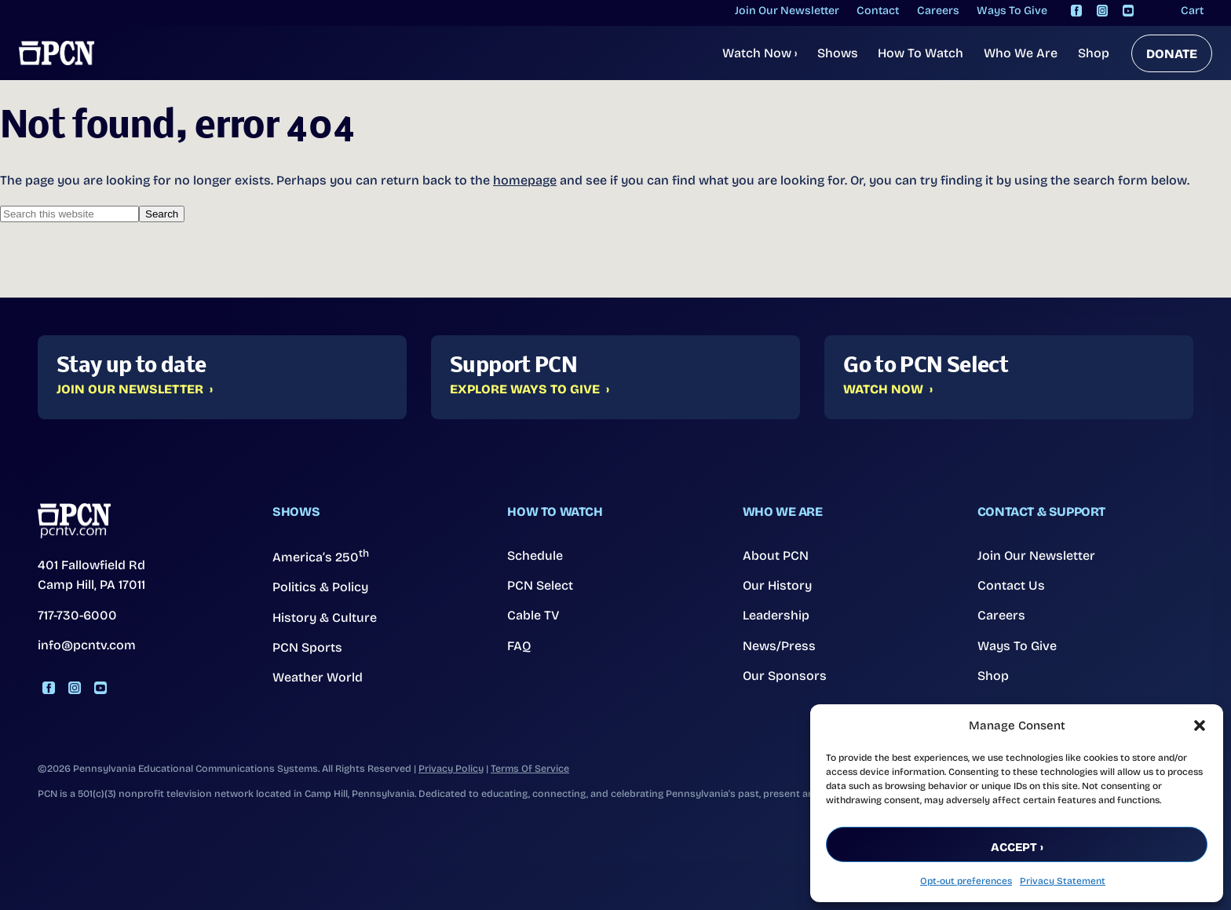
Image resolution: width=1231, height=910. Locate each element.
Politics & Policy (320, 586)
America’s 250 (320, 556)
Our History (777, 585)
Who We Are (1020, 53)
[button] (1199, 725)
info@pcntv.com (87, 645)
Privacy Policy (451, 768)
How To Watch (920, 53)
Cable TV (533, 615)
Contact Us (1011, 585)
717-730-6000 (77, 615)
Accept (1014, 847)
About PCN (776, 555)
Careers (1001, 615)
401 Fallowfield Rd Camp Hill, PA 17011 (91, 575)
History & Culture (324, 617)
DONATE (1171, 53)
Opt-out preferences (966, 880)
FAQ (519, 645)
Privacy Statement (1062, 880)
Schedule (535, 555)
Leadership (776, 615)
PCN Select (540, 585)
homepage (525, 180)
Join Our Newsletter (130, 389)
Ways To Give (1017, 645)
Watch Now (759, 53)
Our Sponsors (785, 675)
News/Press (779, 645)
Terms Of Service (530, 768)
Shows (837, 53)
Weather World (317, 677)
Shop (1093, 53)
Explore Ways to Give (525, 389)
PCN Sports (307, 647)
